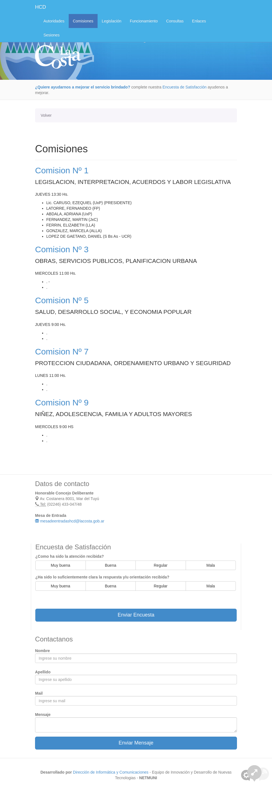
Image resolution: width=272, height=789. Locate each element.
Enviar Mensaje (136, 743)
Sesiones (51, 35)
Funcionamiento (144, 21)
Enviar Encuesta (135, 615)
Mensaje (42, 714)
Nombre (42, 650)
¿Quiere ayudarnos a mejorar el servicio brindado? (82, 87)
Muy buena (60, 565)
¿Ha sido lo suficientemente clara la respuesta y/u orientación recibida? (102, 577)
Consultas (175, 21)
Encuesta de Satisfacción (184, 87)
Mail (39, 693)
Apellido (42, 672)
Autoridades (53, 21)
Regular (160, 565)
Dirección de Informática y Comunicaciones (110, 772)
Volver (46, 115)
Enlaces (199, 21)
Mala (210, 565)
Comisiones (83, 21)
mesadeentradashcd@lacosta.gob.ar (69, 521)
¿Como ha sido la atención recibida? (69, 556)
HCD (40, 7)
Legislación (111, 21)
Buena (110, 565)
